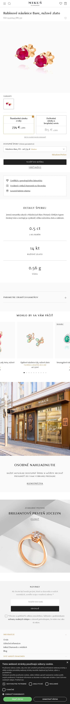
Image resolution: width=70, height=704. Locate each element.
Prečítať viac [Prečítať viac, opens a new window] (19, 680)
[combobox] (35, 149)
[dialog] (35, 682)
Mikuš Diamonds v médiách (15, 647)
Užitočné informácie (12, 644)
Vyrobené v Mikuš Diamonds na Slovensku (28, 186)
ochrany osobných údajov (19, 619)
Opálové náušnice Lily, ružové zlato (35, 363)
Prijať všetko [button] (17, 699)
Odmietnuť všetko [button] (50, 699)
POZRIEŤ (35, 519)
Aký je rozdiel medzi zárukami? (35, 137)
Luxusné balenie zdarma (20, 191)
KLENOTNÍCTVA (35, 484)
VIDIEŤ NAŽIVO (35, 167)
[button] (35, 694)
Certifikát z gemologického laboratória (26, 181)
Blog (5, 651)
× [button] (67, 662)
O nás (6, 640)
